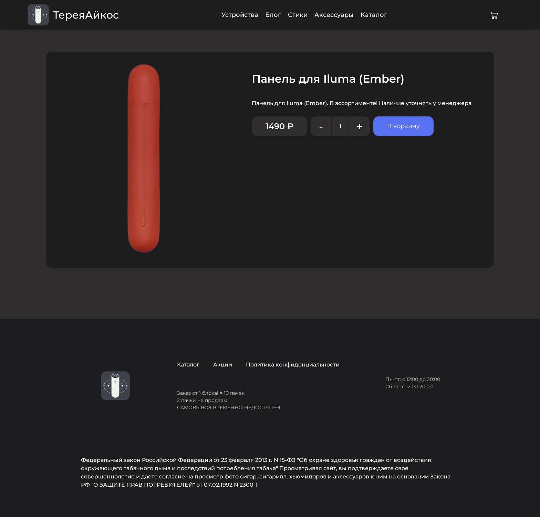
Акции (222, 364)
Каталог (374, 15)
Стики (298, 15)
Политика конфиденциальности (293, 364)
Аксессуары (334, 15)
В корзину (403, 126)
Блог (273, 15)
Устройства (239, 15)
